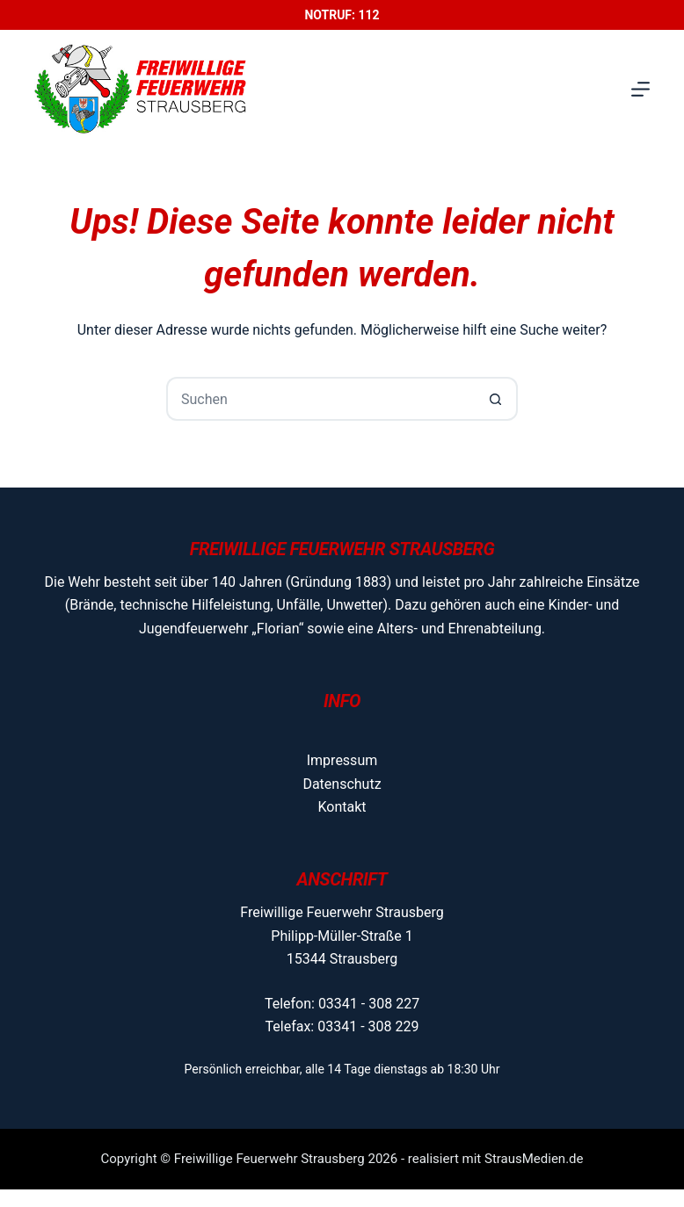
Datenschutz (341, 784)
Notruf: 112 (341, 15)
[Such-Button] (496, 399)
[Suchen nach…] (320, 399)
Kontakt (341, 807)
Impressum (342, 760)
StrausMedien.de (534, 1159)
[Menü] (640, 89)
